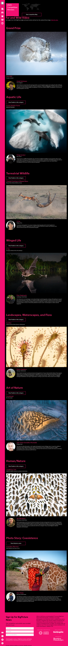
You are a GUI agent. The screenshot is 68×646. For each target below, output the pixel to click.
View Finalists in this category (15, 319)
